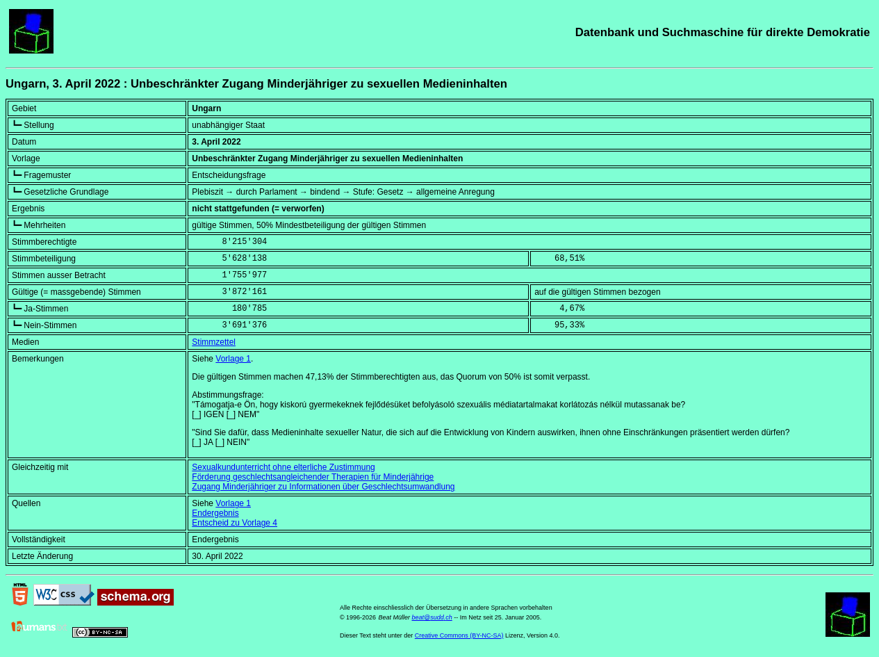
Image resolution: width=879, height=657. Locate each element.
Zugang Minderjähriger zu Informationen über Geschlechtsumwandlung (323, 487)
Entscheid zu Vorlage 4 (234, 523)
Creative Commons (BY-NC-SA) (459, 635)
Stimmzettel (214, 342)
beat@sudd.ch (432, 617)
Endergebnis (215, 513)
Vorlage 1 (233, 359)
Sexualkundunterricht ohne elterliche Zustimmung (283, 467)
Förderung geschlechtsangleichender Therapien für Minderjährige (313, 477)
